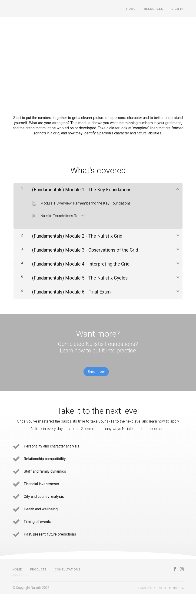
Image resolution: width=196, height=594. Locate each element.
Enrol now (96, 371)
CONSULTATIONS (67, 569)
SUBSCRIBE (21, 575)
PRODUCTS (38, 569)
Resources (153, 8)
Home (131, 8)
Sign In (177, 8)
